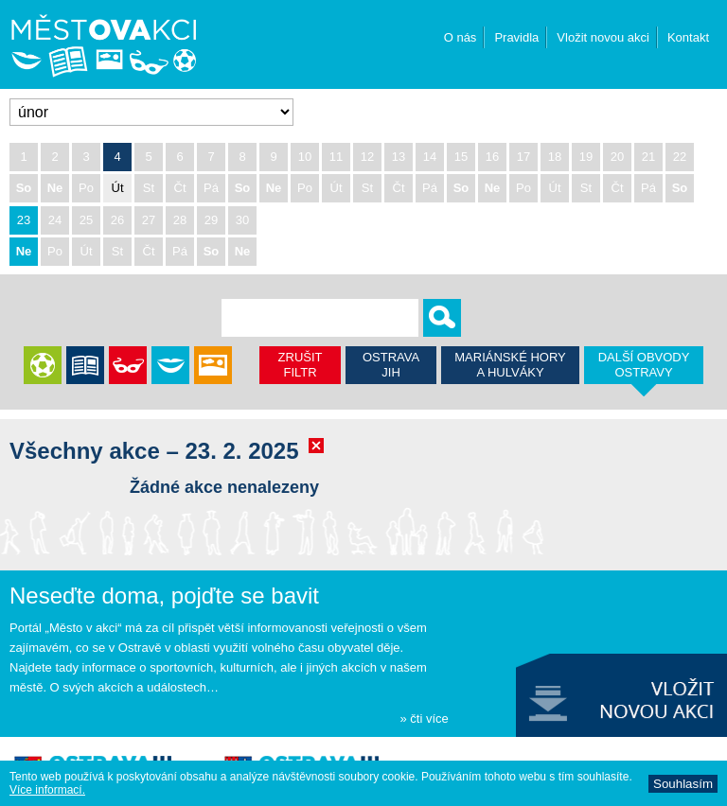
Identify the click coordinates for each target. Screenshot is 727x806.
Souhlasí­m (683, 784)
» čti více (423, 718)
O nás (460, 37)
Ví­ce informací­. (47, 790)
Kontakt (688, 37)
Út (118, 188)
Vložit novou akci (603, 37)
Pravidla (516, 37)
